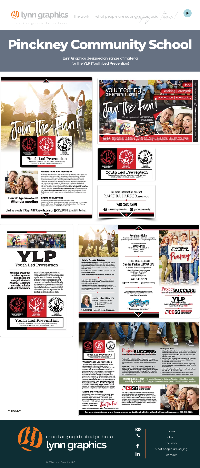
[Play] (187, 13)
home (171, 431)
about (171, 437)
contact (171, 455)
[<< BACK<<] (14, 411)
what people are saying (171, 449)
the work (171, 443)
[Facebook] (137, 446)
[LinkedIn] (137, 454)
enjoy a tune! (157, 17)
